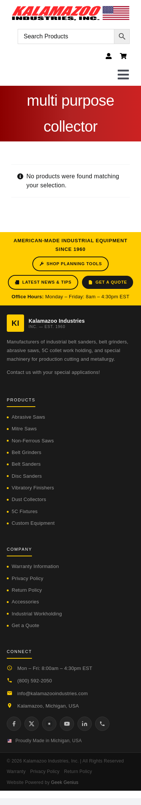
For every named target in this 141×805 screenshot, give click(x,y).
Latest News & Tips (43, 282)
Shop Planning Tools (70, 263)
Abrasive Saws (28, 417)
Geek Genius (65, 782)
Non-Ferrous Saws (33, 441)
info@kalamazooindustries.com (52, 693)
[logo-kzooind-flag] (70, 8)
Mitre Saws (24, 428)
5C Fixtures (25, 511)
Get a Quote (107, 282)
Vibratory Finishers (33, 488)
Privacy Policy (27, 578)
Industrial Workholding (37, 614)
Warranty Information (35, 566)
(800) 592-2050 (34, 680)
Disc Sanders (27, 476)
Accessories (25, 602)
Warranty (16, 771)
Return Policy (27, 590)
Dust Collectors (29, 499)
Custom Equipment (33, 523)
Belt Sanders (26, 464)
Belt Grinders (26, 452)
